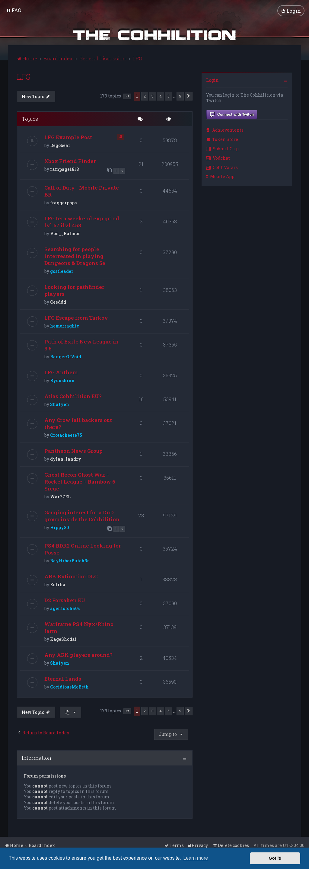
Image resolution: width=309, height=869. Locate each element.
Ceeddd (58, 301)
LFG (23, 76)
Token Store (222, 139)
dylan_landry (65, 458)
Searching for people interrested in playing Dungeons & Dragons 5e (74, 255)
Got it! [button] (275, 858)
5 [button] (168, 95)
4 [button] (160, 95)
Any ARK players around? (78, 653)
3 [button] (152, 95)
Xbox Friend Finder (70, 160)
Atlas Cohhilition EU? (73, 395)
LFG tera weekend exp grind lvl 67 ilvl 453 (81, 221)
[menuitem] (14, 10)
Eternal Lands (62, 677)
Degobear (60, 145)
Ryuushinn (62, 379)
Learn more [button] (195, 858)
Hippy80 (59, 526)
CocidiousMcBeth (69, 686)
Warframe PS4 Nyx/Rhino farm (78, 627)
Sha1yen (59, 403)
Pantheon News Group (73, 449)
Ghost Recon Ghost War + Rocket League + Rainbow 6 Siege (79, 480)
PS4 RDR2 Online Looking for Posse (82, 548)
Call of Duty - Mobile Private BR (81, 190)
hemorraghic (64, 325)
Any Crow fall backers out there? (78, 423)
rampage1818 (64, 168)
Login (212, 79)
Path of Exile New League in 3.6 (81, 344)
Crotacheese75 (66, 434)
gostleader (61, 270)
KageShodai (63, 638)
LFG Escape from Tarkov (76, 316)
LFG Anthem (61, 371)
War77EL (60, 496)
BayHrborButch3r (69, 560)
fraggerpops (63, 202)
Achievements (225, 129)
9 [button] (180, 95)
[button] (127, 96)
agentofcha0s (65, 607)
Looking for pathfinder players (74, 289)
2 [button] (145, 95)
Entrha (57, 583)
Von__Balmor (65, 232)
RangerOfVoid (65, 356)
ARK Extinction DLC (70, 575)
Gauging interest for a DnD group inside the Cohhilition (81, 515)
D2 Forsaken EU (64, 599)
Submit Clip (222, 148)
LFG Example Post (68, 136)
